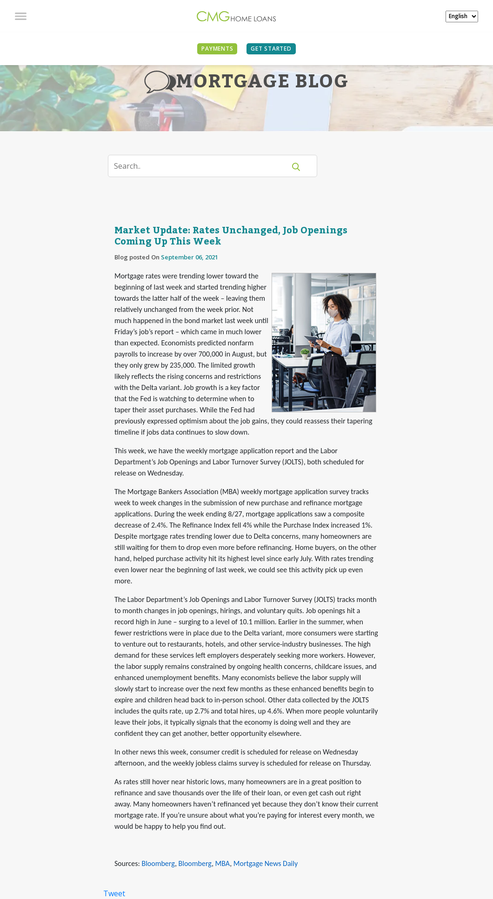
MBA (222, 863)
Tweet (114, 893)
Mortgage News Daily (265, 863)
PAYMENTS (217, 49)
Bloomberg (157, 863)
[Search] (202, 166)
